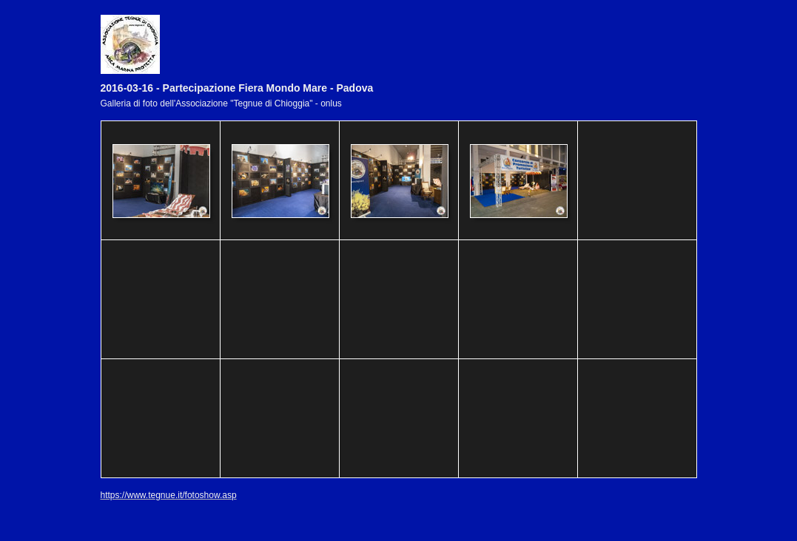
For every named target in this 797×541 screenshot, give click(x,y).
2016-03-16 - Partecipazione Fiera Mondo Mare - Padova (237, 88)
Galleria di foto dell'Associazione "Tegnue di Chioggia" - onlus (221, 103)
